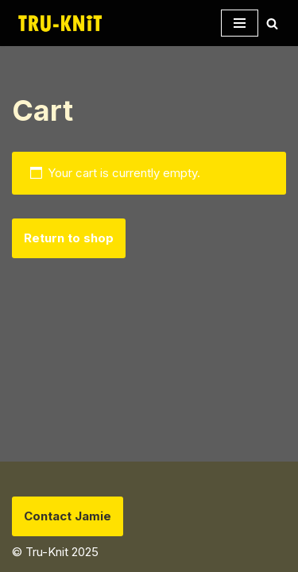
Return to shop (69, 237)
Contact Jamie (67, 516)
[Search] (272, 23)
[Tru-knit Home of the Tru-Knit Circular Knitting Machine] (59, 23)
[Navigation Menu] (239, 23)
